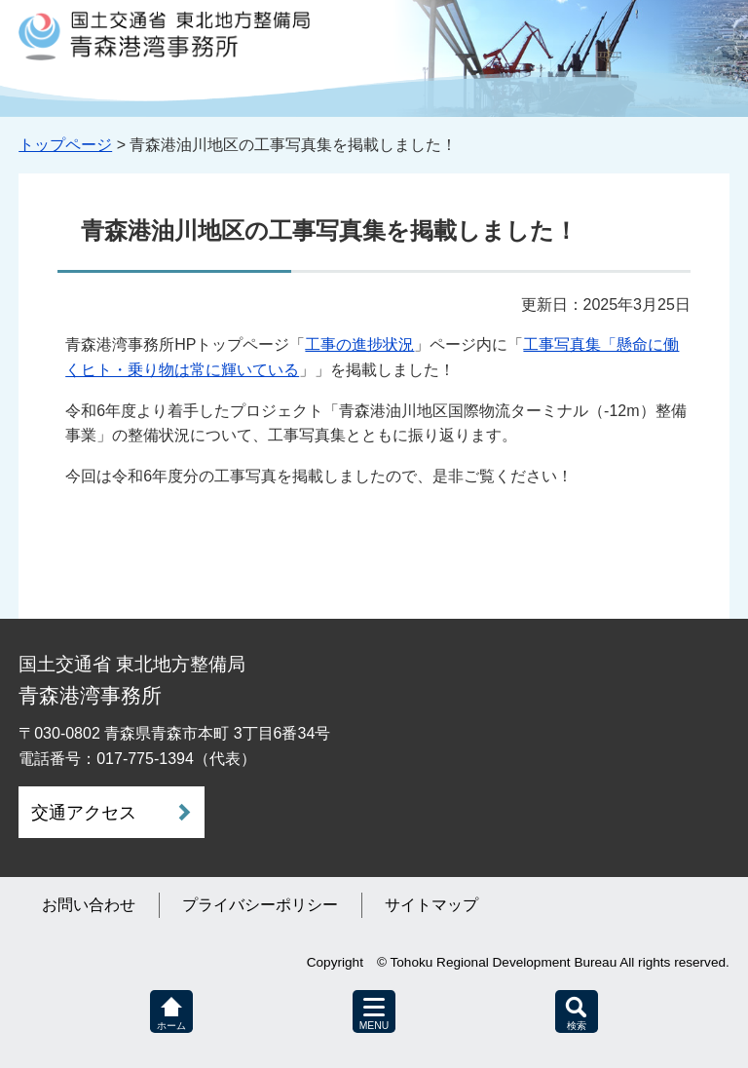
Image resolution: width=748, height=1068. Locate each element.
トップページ (65, 144)
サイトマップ (431, 904)
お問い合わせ (88, 904)
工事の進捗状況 (359, 344)
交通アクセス (83, 812)
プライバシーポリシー (260, 904)
